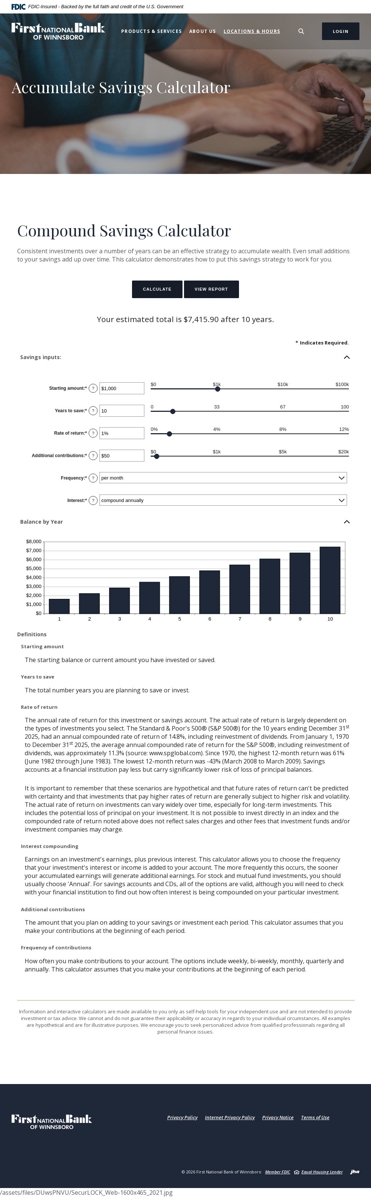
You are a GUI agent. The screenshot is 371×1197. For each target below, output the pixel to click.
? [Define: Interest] (93, 500)
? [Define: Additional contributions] (93, 455)
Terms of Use (315, 1117)
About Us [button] (202, 31)
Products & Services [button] (151, 31)
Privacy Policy (182, 1117)
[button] (185, 357)
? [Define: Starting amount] (93, 388)
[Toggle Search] (301, 31)
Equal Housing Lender (322, 1172)
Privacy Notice (278, 1117)
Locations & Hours (252, 31)
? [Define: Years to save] (93, 410)
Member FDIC (277, 1172)
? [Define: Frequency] (93, 478)
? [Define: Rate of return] (93, 433)
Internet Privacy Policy (230, 1117)
